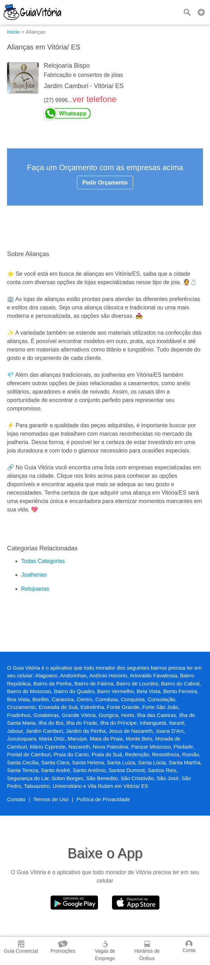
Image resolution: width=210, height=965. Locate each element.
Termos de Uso (51, 799)
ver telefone (94, 99)
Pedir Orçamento (105, 183)
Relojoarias (35, 589)
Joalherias (34, 575)
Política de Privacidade (103, 799)
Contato (16, 799)
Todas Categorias (43, 561)
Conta (188, 946)
